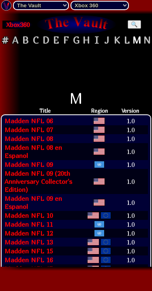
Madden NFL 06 (28, 121)
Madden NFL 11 (28, 224)
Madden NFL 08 (28, 139)
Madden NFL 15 (28, 251)
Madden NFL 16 (28, 260)
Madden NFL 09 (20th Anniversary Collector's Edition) (38, 181)
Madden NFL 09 (28, 164)
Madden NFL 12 (28, 233)
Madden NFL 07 (28, 130)
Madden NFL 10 (28, 215)
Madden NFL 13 (28, 242)
